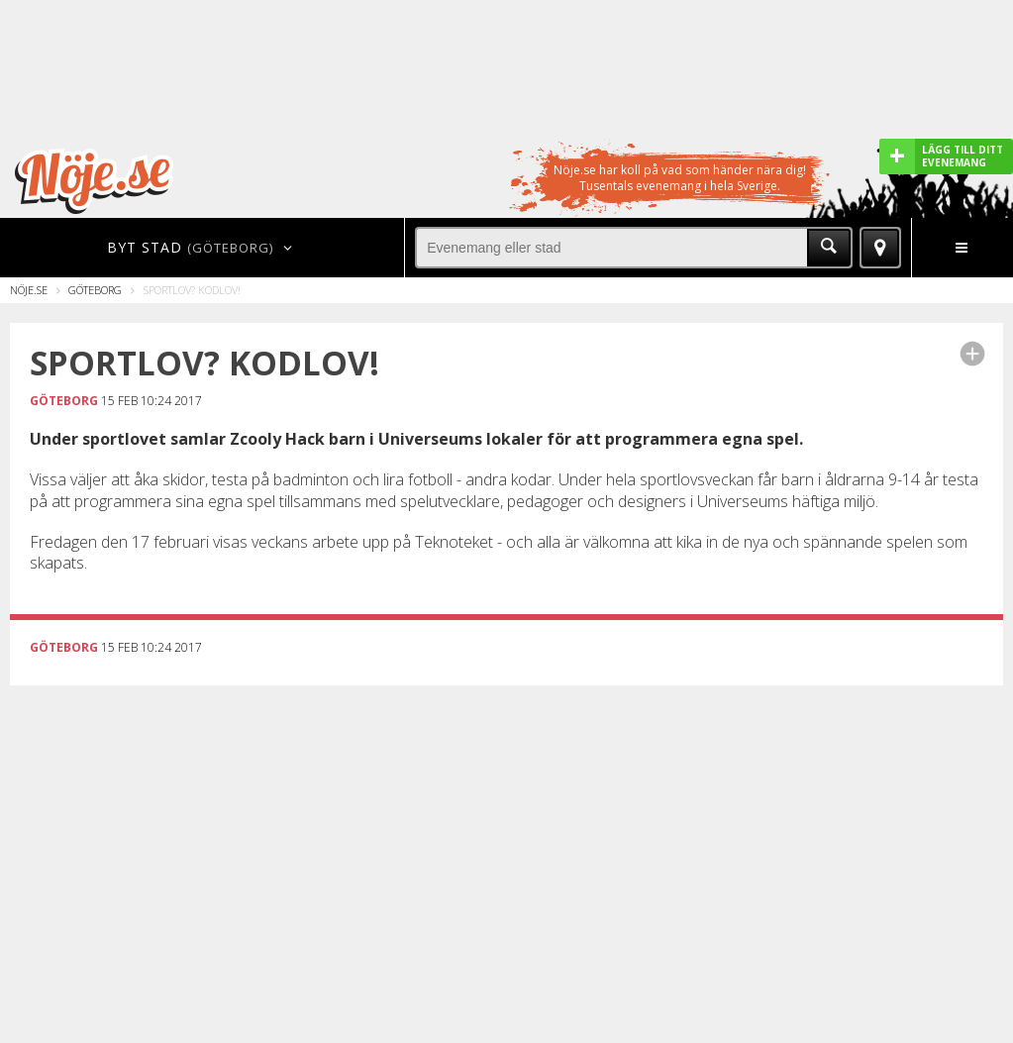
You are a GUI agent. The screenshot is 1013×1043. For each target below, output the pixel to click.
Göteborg (95, 289)
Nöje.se (29, 289)
